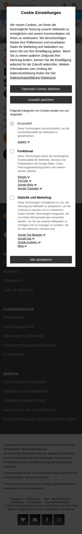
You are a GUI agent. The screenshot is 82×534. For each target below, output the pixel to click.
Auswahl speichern (41, 99)
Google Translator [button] (30, 188)
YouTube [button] (24, 180)
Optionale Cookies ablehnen (41, 89)
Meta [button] (22, 246)
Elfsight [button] (24, 177)
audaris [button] (24, 141)
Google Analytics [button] (29, 242)
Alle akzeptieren (41, 259)
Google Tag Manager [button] (31, 234)
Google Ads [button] (26, 238)
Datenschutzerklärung (25, 77)
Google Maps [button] (27, 184)
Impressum (48, 77)
